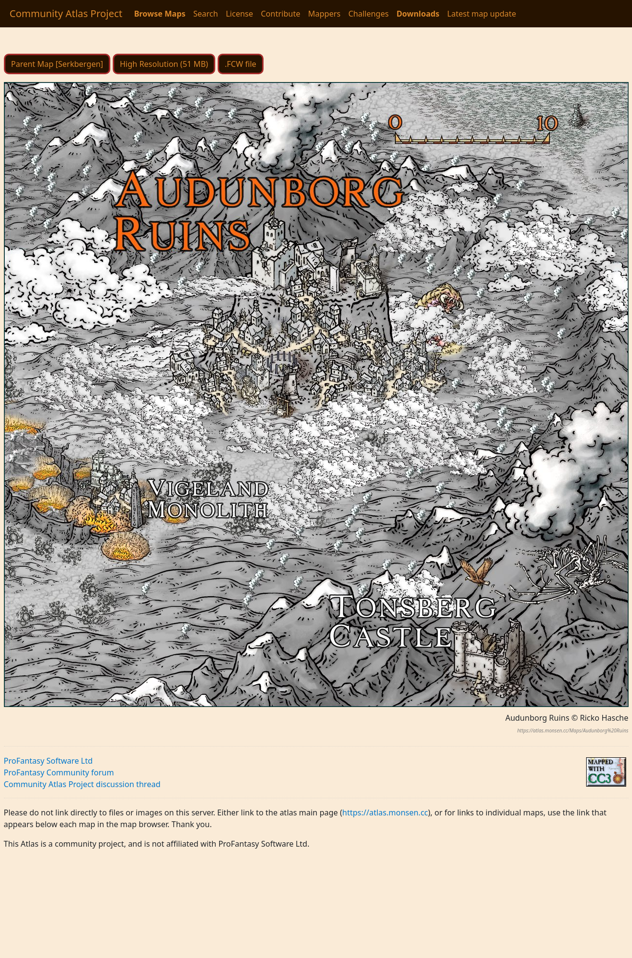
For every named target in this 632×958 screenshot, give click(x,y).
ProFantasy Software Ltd (48, 760)
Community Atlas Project (66, 13)
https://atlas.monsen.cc (385, 812)
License (239, 13)
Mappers (324, 13)
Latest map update (481, 13)
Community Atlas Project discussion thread (82, 784)
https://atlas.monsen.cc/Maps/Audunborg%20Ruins (573, 730)
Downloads (417, 13)
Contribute (280, 13)
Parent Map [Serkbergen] (57, 64)
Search (205, 13)
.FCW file (241, 64)
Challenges (368, 13)
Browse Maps (159, 13)
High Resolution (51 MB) (164, 64)
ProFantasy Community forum (59, 772)
